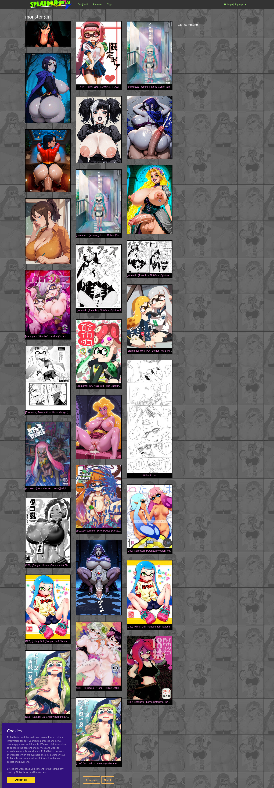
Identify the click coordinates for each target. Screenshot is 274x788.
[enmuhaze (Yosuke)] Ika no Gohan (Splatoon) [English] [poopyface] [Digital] (168, 86)
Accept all (21, 779)
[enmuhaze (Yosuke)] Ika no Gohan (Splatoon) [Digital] (105, 235)
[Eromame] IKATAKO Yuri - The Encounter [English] (104, 385)
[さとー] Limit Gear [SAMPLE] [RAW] (99, 86)
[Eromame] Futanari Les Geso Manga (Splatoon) (51, 412)
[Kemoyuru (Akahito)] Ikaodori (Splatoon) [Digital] (51, 336)
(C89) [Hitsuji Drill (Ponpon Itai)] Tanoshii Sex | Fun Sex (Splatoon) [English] (66, 641)
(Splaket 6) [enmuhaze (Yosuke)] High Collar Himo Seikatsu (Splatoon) (63, 488)
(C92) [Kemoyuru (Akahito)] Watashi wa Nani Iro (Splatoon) (159, 550)
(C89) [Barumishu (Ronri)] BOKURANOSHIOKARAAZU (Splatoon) (112, 688)
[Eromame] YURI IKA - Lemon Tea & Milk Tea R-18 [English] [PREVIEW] (166, 350)
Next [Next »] (107, 779)
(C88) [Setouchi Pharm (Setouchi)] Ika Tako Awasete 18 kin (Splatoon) (165, 702)
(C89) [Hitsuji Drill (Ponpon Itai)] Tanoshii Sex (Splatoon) (157, 626)
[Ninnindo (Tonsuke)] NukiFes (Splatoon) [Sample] (154, 275)
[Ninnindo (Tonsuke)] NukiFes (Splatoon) (99, 310)
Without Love (150, 475)
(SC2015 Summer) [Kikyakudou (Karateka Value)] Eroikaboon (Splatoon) (115, 530)
